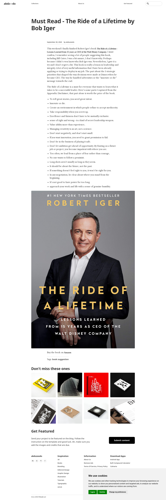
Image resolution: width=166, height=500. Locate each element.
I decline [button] (102, 492)
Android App (115, 459)
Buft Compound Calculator (120, 463)
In (37, 461)
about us (87, 459)
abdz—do (10, 3)
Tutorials (61, 480)
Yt (41, 461)
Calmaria (113, 466)
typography (62, 483)
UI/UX (60, 487)
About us (81, 4)
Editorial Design (64, 470)
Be (33, 461)
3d (59, 459)
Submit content (122, 440)
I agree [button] (92, 492)
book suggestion (60, 359)
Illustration (62, 477)
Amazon (67, 352)
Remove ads (88, 463)
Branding (61, 466)
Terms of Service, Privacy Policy (96, 466)
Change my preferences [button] (117, 492)
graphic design (63, 473)
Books (60, 463)
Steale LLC (43, 497)
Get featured (128, 4)
